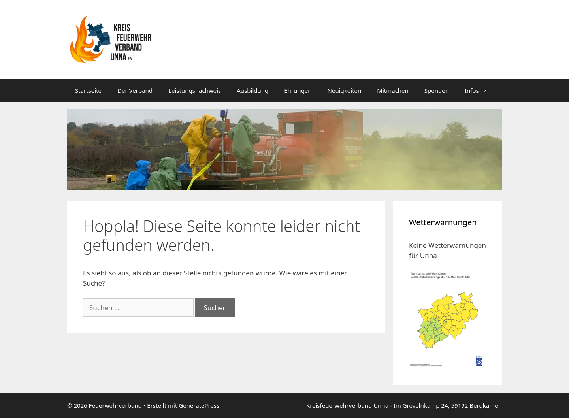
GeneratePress (199, 405)
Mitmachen (393, 90)
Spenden (436, 90)
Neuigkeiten (345, 90)
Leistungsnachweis (194, 90)
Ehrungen (297, 90)
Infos (480, 90)
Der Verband (135, 90)
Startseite (88, 90)
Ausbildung (252, 90)
